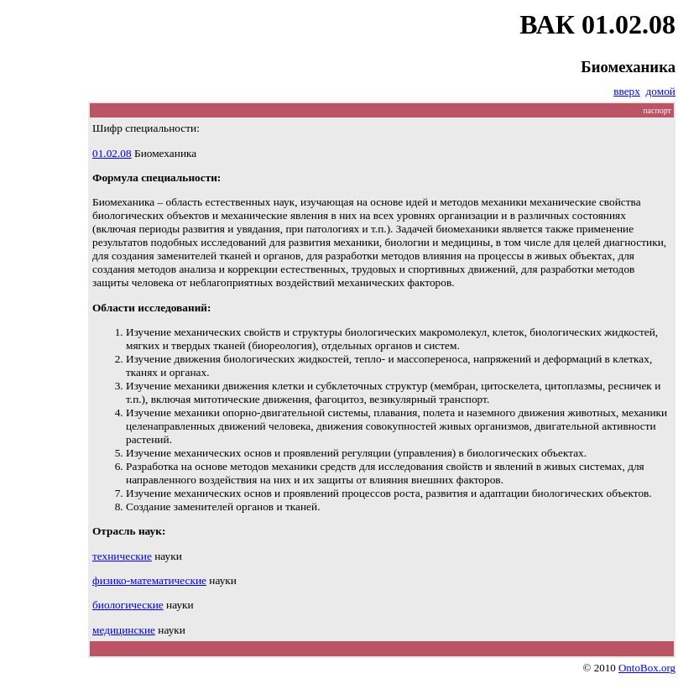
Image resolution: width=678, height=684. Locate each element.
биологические (128, 604)
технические (122, 556)
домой (660, 91)
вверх (626, 91)
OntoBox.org (646, 667)
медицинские (123, 630)
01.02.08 (112, 153)
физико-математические (149, 580)
